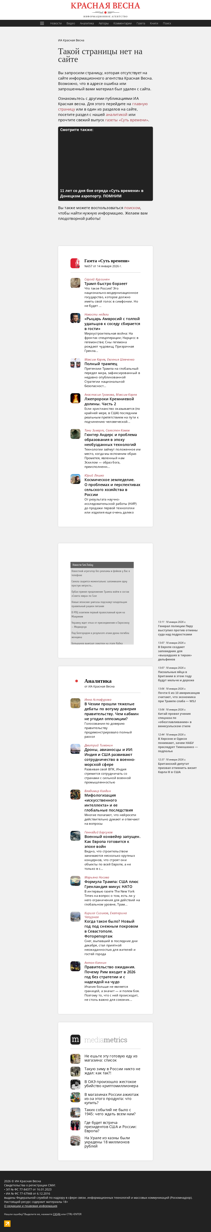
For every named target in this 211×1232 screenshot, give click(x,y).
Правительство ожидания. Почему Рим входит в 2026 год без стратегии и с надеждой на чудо (110, 974)
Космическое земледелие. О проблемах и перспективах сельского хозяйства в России (112, 487)
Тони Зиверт (94, 430)
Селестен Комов (118, 430)
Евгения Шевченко (121, 359)
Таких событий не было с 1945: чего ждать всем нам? (110, 1111)
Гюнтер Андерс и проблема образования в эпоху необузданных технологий (110, 439)
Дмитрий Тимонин (98, 745)
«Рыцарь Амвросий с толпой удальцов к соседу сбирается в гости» (112, 323)
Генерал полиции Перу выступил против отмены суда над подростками (178, 630)
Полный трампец (100, 363)
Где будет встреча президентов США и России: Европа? (110, 1126)
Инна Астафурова (97, 699)
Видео (71, 23)
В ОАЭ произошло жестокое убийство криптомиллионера (111, 1083)
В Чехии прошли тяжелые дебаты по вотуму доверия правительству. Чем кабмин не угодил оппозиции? (111, 711)
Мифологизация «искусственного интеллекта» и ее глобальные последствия (108, 803)
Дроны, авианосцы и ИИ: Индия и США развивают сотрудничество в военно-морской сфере (109, 757)
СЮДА (57, 1214)
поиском (132, 207)
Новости (56, 23)
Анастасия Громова (99, 394)
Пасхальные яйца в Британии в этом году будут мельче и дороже (176, 676)
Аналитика (87, 23)
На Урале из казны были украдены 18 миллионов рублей (107, 1142)
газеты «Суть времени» (126, 119)
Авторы (104, 23)
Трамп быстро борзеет (106, 283)
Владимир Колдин (97, 791)
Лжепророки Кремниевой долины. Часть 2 (109, 401)
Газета (141, 23)
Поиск (167, 23)
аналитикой (117, 114)
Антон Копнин (95, 962)
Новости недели (96, 314)
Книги (154, 23)
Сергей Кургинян (97, 279)
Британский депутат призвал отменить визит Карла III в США (177, 768)
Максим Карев (95, 359)
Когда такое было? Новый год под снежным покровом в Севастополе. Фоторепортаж (111, 929)
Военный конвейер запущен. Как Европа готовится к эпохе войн (112, 841)
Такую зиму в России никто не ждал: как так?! (112, 1070)
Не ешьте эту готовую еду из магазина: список (111, 1058)
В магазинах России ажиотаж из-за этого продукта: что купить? (111, 1098)
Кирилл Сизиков (96, 913)
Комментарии (123, 23)
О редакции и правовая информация (30, 1206)
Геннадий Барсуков (98, 832)
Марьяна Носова (96, 877)
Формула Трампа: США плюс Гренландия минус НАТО (111, 884)
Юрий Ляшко (94, 475)
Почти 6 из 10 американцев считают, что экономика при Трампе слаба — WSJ (179, 697)
